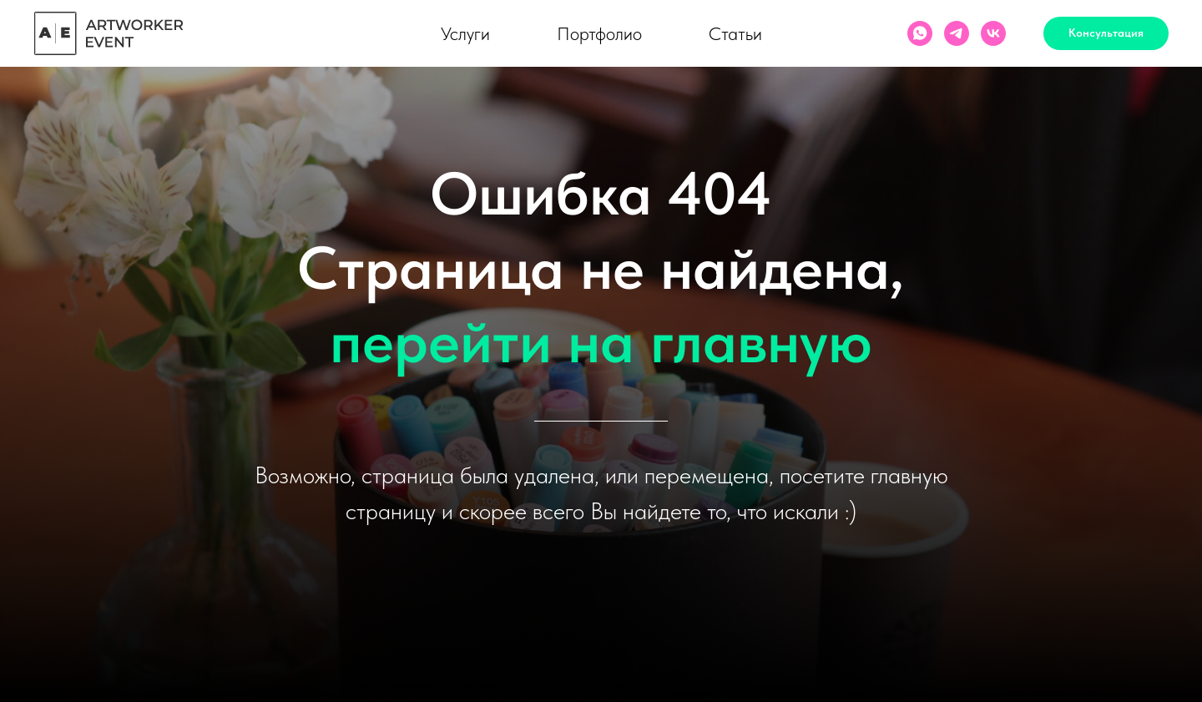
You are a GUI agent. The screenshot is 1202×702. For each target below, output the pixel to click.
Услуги (465, 33)
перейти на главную (601, 341)
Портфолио (599, 33)
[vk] (993, 33)
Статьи (735, 33)
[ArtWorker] (919, 33)
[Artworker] (956, 33)
